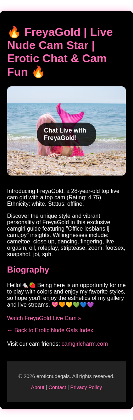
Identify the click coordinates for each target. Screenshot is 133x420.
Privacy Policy (86, 387)
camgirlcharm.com (85, 344)
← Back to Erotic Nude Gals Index (50, 330)
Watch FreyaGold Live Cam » (44, 318)
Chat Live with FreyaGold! (65, 134)
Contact (57, 387)
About (37, 387)
